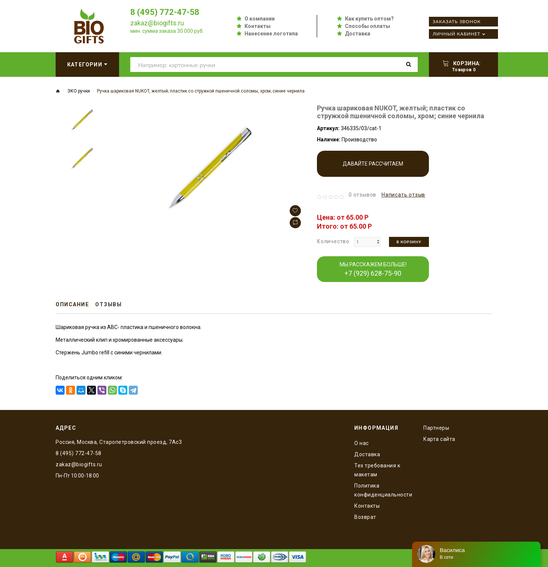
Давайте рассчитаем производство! (373, 169)
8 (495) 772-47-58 (164, 12)
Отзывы (108, 304)
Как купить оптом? (369, 19)
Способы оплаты (367, 26)
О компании (260, 19)
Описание (72, 304)
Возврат (365, 517)
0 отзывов (362, 195)
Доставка (357, 34)
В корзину (408, 241)
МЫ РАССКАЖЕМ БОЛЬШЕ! (373, 269)
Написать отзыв (403, 195)
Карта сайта (439, 439)
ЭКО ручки (78, 91)
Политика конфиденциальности (383, 490)
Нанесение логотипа (271, 34)
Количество (333, 241)
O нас (361, 443)
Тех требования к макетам (377, 470)
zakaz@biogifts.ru (157, 23)
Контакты (258, 26)
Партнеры (436, 428)
